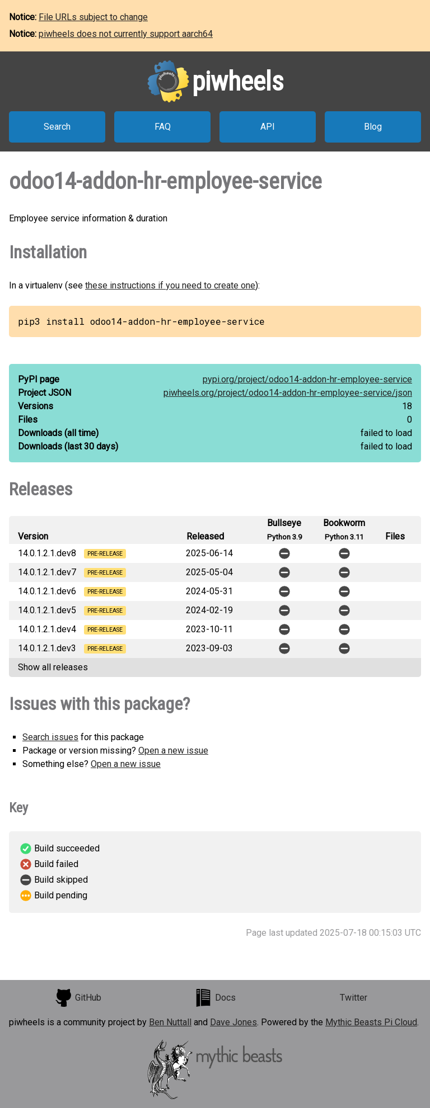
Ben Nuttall (170, 1022)
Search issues (50, 737)
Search (57, 126)
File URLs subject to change (93, 17)
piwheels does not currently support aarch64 (126, 34)
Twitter (353, 997)
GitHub (77, 998)
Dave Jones (233, 1022)
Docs (215, 998)
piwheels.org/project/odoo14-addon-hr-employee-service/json (287, 392)
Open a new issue (173, 750)
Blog (373, 126)
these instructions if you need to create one (170, 285)
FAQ (163, 126)
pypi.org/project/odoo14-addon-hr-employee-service (307, 379)
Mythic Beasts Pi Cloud (371, 1022)
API (267, 126)
